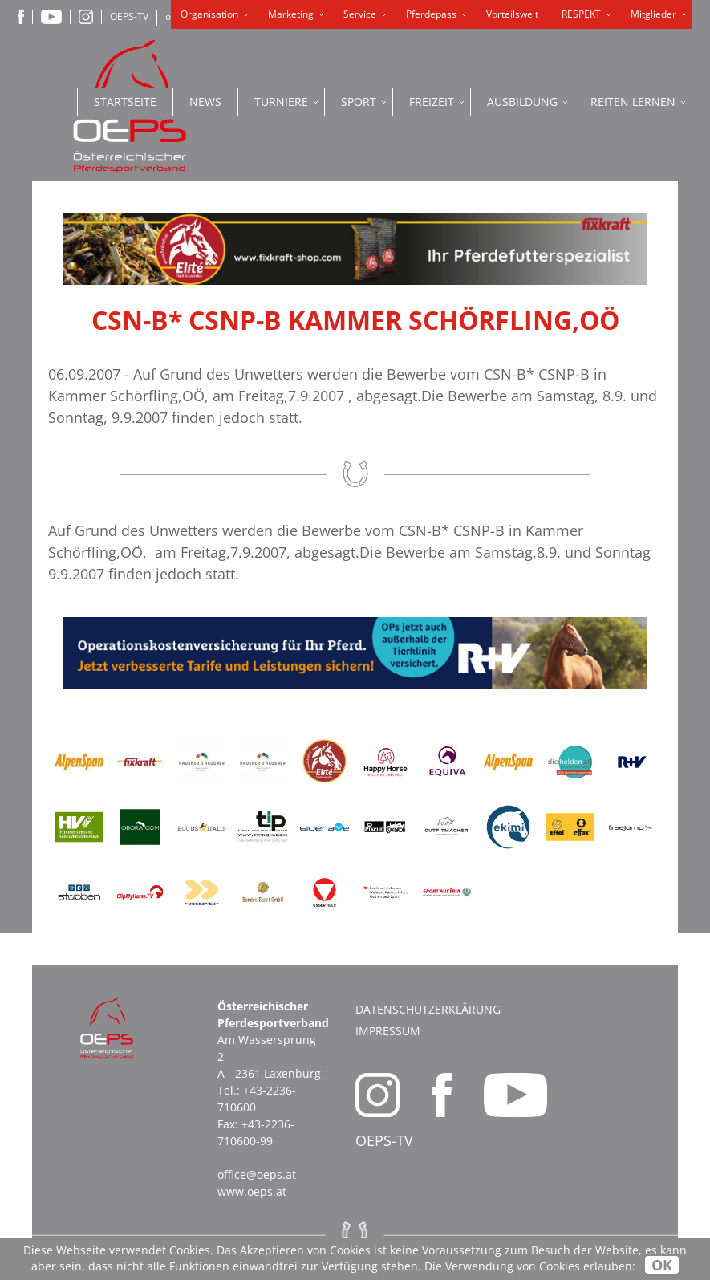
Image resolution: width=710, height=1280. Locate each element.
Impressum (387, 1030)
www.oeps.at (251, 1191)
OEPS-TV (129, 16)
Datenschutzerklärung (428, 1009)
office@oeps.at (256, 1174)
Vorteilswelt (512, 14)
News (205, 101)
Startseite (125, 101)
